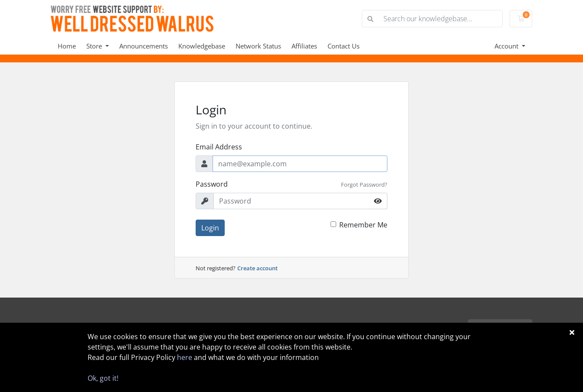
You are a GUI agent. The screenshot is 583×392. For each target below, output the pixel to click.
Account (507, 46)
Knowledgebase (201, 46)
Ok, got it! (103, 378)
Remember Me (363, 225)
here (184, 357)
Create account (257, 268)
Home (67, 46)
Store (95, 46)
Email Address (219, 147)
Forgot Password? (364, 184)
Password (212, 184)
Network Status (258, 46)
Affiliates (304, 46)
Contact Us (344, 46)
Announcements (143, 46)
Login (210, 228)
